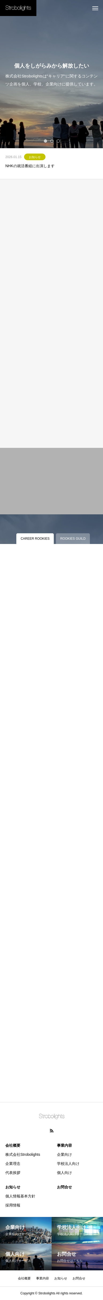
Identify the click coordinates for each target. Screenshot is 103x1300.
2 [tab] (52, 140)
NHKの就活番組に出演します (30, 166)
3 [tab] (58, 140)
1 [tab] (46, 140)
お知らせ (35, 157)
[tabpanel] (51, 74)
